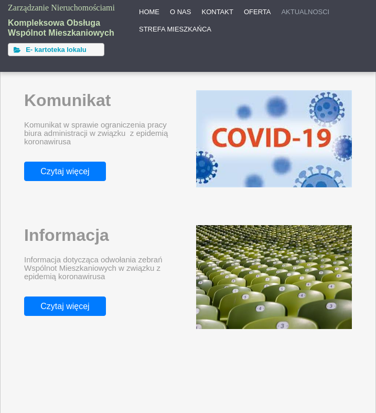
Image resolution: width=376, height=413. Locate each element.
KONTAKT (217, 12)
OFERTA (257, 12)
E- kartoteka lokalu (50, 50)
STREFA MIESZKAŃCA (175, 29)
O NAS (180, 12)
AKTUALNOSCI (305, 12)
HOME (149, 12)
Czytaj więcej (64, 171)
